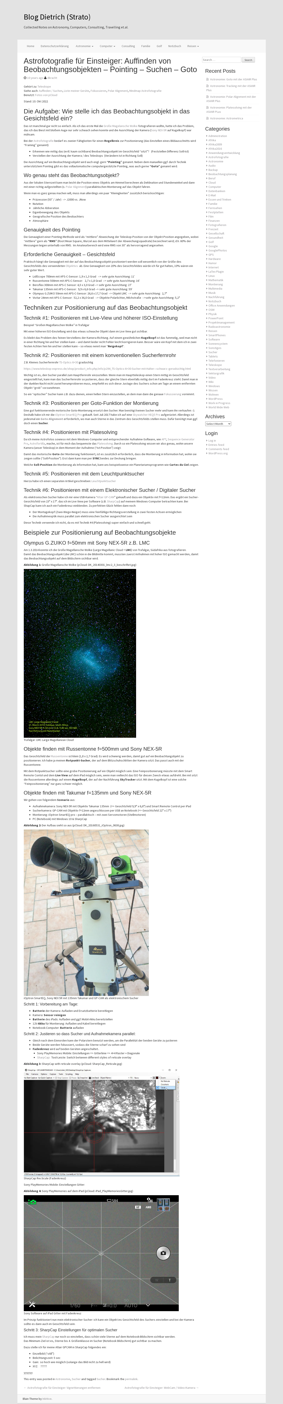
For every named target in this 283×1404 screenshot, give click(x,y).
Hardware (214, 259)
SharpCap (113, 501)
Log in (212, 440)
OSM (211, 310)
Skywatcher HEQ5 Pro (146, 415)
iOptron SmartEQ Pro (68, 415)
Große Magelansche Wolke (121, 126)
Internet (213, 267)
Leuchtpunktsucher (104, 481)
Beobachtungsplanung (222, 174)
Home (30, 46)
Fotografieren (217, 225)
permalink (131, 1379)
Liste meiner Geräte (76, 91)
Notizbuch (174, 46)
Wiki (211, 382)
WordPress (215, 399)
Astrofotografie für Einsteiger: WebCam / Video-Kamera (162, 1388)
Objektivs (72, 266)
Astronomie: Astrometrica (226, 118)
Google (213, 246)
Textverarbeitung (219, 369)
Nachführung (216, 297)
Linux (211, 276)
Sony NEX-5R (159, 130)
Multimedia (215, 288)
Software (214, 339)
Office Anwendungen (221, 305)
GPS (211, 255)
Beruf (211, 178)
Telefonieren (216, 361)
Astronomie (84, 46)
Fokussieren (98, 91)
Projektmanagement (221, 322)
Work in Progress (219, 403)
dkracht (52, 78)
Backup (213, 170)
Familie (145, 46)
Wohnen (213, 394)
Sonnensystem (218, 344)
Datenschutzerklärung (55, 46)
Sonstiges (214, 348)
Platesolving (105, 443)
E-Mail (212, 195)
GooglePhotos (217, 250)
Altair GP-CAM (105, 497)
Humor (212, 263)
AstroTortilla (37, 443)
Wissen (213, 390)
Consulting (128, 46)
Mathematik (215, 280)
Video (212, 377)
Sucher (76, 1379)
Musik (212, 293)
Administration (217, 136)
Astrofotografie (44, 141)
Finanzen (214, 221)
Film (211, 216)
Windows (214, 386)
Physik (212, 314)
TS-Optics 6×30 (68, 362)
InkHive (47, 1399)
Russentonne (59, 756)
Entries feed (216, 445)
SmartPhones (217, 335)
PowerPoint (215, 318)
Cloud (212, 182)
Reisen (193, 46)
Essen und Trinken (219, 199)
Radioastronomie (219, 327)
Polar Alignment (118, 91)
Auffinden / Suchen (50, 91)
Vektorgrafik (216, 373)
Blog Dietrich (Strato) (57, 17)
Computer (107, 46)
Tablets (213, 356)
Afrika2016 (215, 149)
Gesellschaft (216, 233)
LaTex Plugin (216, 271)
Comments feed (218, 449)
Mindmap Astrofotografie (145, 91)
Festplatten (215, 212)
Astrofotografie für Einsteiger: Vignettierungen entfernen (62, 1388)
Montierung (215, 284)
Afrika (212, 140)
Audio (212, 165)
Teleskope (44, 86)
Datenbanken (216, 191)
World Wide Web (218, 407)
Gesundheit (215, 238)
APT (164, 439)
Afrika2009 (215, 144)
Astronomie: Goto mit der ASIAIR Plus (233, 79)
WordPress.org (218, 453)
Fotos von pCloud (46, 95)
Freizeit (213, 229)
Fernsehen (215, 208)
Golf (159, 46)
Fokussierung (172, 394)
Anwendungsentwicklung (224, 153)
